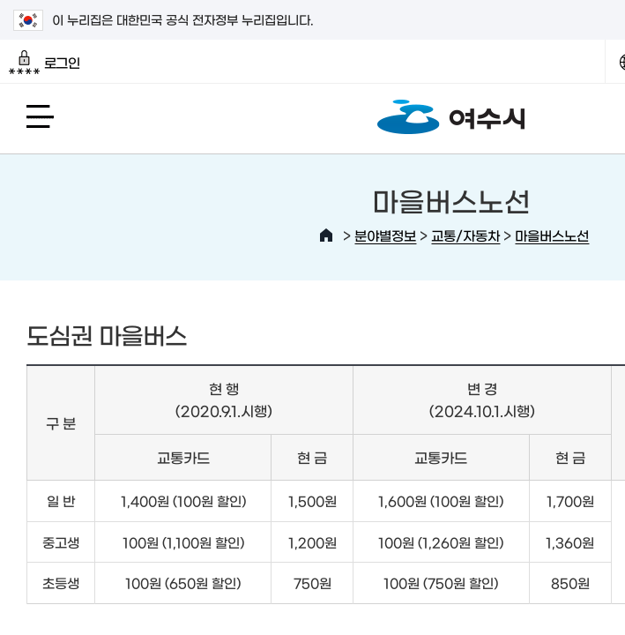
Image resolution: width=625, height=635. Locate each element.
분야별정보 (385, 235)
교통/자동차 (465, 235)
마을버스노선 (552, 235)
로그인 (44, 62)
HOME (326, 235)
